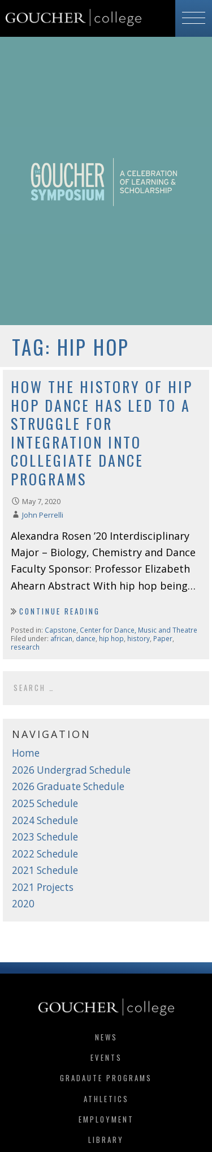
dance (86, 638)
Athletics (106, 1098)
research (25, 646)
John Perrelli (42, 515)
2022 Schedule (45, 853)
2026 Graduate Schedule (68, 786)
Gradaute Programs (106, 1077)
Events (106, 1057)
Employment (106, 1119)
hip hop (111, 638)
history (138, 638)
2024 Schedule (45, 820)
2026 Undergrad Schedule (71, 769)
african (61, 638)
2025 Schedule (45, 803)
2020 (23, 903)
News (106, 1037)
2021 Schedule (45, 870)
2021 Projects (42, 887)
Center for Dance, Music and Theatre (138, 629)
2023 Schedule (45, 836)
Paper (162, 638)
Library (106, 1139)
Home (26, 753)
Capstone (60, 629)
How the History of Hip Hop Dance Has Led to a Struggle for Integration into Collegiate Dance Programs (102, 433)
